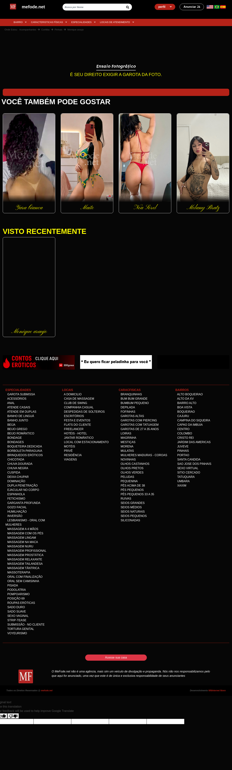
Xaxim (180, 485)
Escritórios (73, 416)
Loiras (125, 433)
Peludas (126, 476)
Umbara (182, 481)
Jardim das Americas (193, 442)
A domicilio (72, 394)
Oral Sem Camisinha (22, 581)
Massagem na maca (21, 542)
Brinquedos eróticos (24, 455)
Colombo (183, 433)
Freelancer (73, 429)
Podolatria (15, 589)
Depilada (127, 407)
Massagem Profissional (25, 550)
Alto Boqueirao (189, 394)
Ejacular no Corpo (22, 489)
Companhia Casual (78, 407)
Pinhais (58, 29)
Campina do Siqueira (192, 420)
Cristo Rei (184, 437)
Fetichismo (15, 498)
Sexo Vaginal (17, 615)
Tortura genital (19, 628)
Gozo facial (16, 507)
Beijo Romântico (19, 433)
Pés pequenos (131, 489)
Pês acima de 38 (132, 485)
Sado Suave (15, 611)
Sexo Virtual (186, 468)
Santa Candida (187, 459)
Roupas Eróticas (20, 602)
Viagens (69, 459)
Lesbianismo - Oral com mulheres (25, 522)
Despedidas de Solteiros (83, 411)
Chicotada (14, 459)
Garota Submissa (20, 394)
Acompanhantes (27, 29)
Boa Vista (183, 407)
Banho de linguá (19, 416)
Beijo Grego (16, 429)
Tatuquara (185, 476)
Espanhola (15, 494)
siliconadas (129, 520)
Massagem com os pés (24, 533)
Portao (182, 455)
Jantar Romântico (78, 437)
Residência (72, 455)
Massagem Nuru (19, 546)
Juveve (182, 446)
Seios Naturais (132, 511)
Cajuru (182, 416)
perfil (165, 6)
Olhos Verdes (131, 472)
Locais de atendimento (117, 22)
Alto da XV (184, 398)
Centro (182, 429)
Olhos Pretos (131, 468)
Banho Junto (16, 420)
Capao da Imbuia (189, 424)
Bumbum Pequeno (134, 403)
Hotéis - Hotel (74, 433)
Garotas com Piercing (138, 420)
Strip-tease (15, 620)
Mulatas (126, 450)
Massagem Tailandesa (24, 563)
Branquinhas (130, 394)
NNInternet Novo (217, 690)
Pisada (11, 585)
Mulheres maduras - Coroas (143, 455)
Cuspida (12, 472)
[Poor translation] (13, 716)
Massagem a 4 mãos (21, 529)
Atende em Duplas (20, 411)
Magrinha (127, 437)
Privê (67, 450)
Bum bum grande (133, 398)
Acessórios (15, 398)
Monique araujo (75, 29)
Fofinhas (127, 411)
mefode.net (47, 690)
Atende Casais (17, 407)
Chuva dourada (18, 463)
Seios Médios (130, 507)
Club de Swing (74, 403)
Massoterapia (17, 572)
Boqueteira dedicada (23, 446)
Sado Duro (15, 607)
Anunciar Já (191, 6)
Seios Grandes (132, 502)
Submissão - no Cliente (25, 624)
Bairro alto (185, 403)
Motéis (68, 446)
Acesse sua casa (116, 657)
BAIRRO (20, 22)
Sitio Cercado (187, 472)
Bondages (14, 442)
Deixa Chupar (17, 476)
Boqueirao (185, 411)
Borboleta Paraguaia (23, 450)
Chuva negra (16, 468)
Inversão (13, 515)
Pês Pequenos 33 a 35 (136, 494)
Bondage (13, 437)
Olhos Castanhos (134, 463)
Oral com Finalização (24, 576)
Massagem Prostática (24, 555)
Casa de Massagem (78, 398)
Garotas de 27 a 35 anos (139, 429)
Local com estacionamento (85, 442)
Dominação (15, 481)
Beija (10, 424)
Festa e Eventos (76, 420)
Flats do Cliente (76, 424)
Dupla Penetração (21, 485)
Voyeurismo (16, 633)
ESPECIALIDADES (83, 22)
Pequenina (128, 481)
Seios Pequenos (133, 515)
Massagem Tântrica (22, 568)
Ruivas (125, 498)
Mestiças (127, 442)
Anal (10, 403)
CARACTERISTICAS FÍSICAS (49, 22)
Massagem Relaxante (23, 559)
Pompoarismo (17, 594)
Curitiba (45, 29)
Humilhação (16, 511)
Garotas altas (131, 416)
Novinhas (127, 459)
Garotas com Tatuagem (139, 424)
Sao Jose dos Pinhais (193, 463)
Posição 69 (15, 598)
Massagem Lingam (20, 537)
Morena (126, 446)
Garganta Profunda (22, 502)
